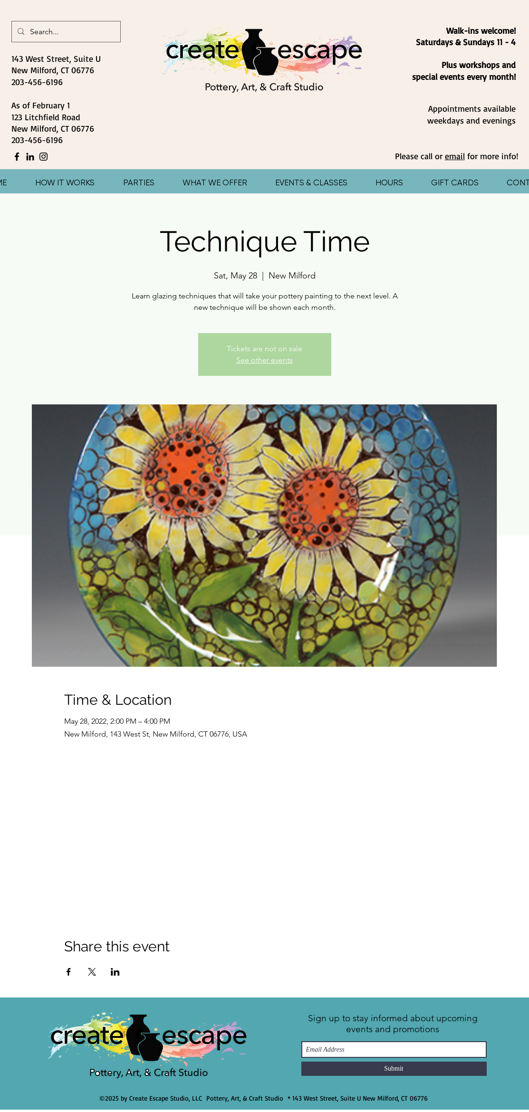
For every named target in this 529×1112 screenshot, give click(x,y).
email (455, 156)
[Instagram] (43, 156)
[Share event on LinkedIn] (115, 972)
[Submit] (394, 1069)
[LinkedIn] (30, 156)
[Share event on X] (91, 972)
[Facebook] (16, 156)
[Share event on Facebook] (68, 972)
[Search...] (65, 31)
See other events (264, 359)
